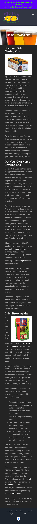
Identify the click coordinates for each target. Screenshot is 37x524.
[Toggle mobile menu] (33, 15)
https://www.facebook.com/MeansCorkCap (18, 7)
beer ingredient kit (24, 261)
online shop (16, 494)
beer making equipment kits (15, 249)
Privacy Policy (23, 514)
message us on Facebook (14, 485)
